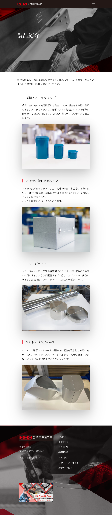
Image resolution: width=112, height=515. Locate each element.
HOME (62, 436)
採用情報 (63, 452)
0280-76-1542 (33, 458)
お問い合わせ (65, 467)
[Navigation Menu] (93, 4)
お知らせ (63, 457)
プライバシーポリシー (70, 462)
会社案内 (63, 447)
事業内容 (63, 442)
